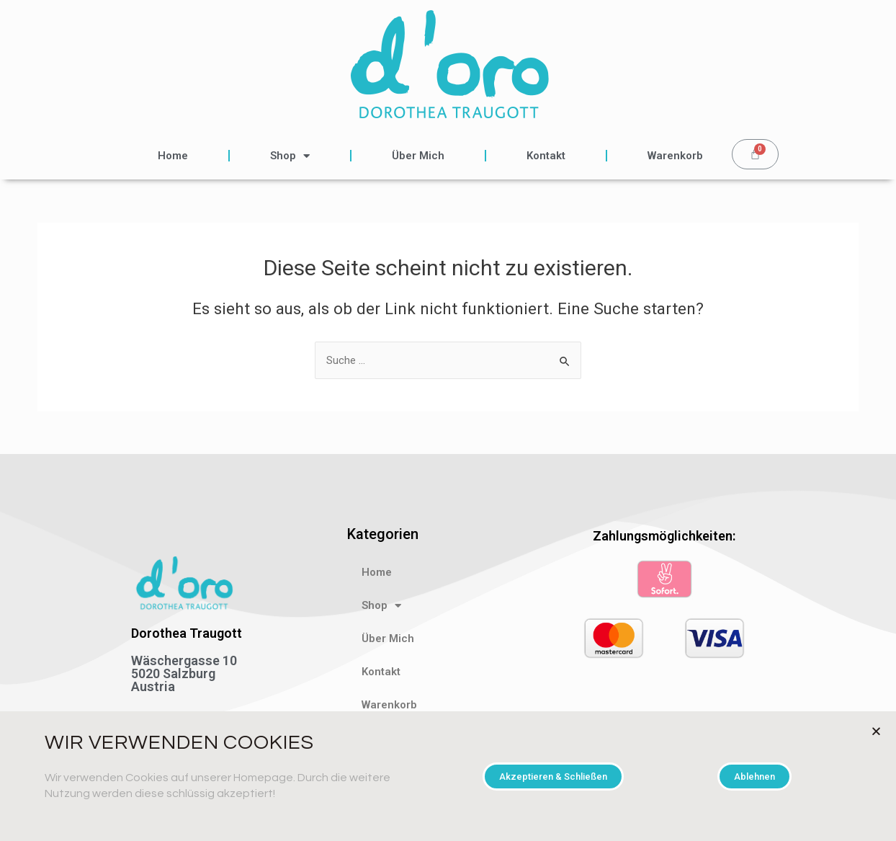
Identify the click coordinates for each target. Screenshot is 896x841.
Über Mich (418, 155)
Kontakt (546, 155)
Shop (290, 156)
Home (173, 155)
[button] (553, 776)
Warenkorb (675, 155)
